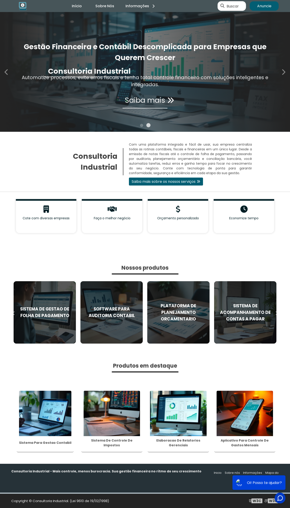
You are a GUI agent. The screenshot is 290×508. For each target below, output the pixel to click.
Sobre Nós (104, 6)
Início (77, 6)
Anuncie (264, 6)
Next (283, 71)
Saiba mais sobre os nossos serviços (164, 181)
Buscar (233, 6)
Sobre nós (232, 473)
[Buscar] (222, 6)
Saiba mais (145, 101)
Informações (141, 6)
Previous (6, 71)
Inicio (218, 473)
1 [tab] (141, 126)
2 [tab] (148, 126)
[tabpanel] (145, 72)
